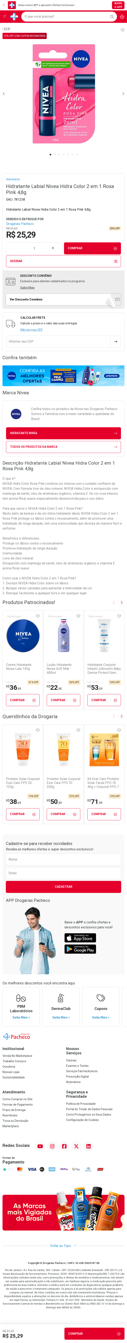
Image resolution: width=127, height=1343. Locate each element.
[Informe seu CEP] (58, 342)
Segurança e (95, 1094)
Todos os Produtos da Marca (63, 447)
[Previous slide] (114, 602)
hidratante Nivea (63, 433)
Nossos (95, 1050)
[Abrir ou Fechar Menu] (5, 17)
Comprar (92, 248)
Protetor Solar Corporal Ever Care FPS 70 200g (63, 783)
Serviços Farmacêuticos (82, 1071)
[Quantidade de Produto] (34, 248)
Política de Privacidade (81, 1103)
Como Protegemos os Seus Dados (88, 1114)
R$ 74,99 (93, 682)
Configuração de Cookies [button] (82, 1120)
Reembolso (10, 1115)
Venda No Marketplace (17, 1055)
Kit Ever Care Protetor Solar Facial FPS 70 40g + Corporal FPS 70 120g (104, 783)
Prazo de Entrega (14, 1110)
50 (54, 801)
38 (13, 801)
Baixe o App (118, 5)
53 (94, 687)
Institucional (13, 1048)
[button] (63, 93)
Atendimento (14, 1092)
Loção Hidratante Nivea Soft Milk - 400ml (59, 669)
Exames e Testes (77, 1065)
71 (94, 801)
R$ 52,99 (12, 682)
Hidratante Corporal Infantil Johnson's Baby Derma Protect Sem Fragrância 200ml (104, 669)
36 (13, 687)
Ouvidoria (9, 1066)
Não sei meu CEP (31, 329)
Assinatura (73, 1082)
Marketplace (11, 1126)
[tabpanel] (63, 93)
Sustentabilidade (14, 1077)
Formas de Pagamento (18, 1104)
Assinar (63, 261)
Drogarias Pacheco (20, 224)
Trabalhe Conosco (14, 1061)
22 (54, 687)
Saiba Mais (27, 287)
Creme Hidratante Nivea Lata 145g (18, 667)
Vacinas (71, 1060)
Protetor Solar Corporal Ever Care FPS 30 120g (23, 783)
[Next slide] (121, 602)
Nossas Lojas (11, 1072)
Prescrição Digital (77, 1076)
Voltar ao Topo (63, 1246)
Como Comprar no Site (18, 1099)
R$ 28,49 (52, 682)
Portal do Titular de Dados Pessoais (89, 1109)
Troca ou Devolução (15, 1120)
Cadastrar (63, 886)
